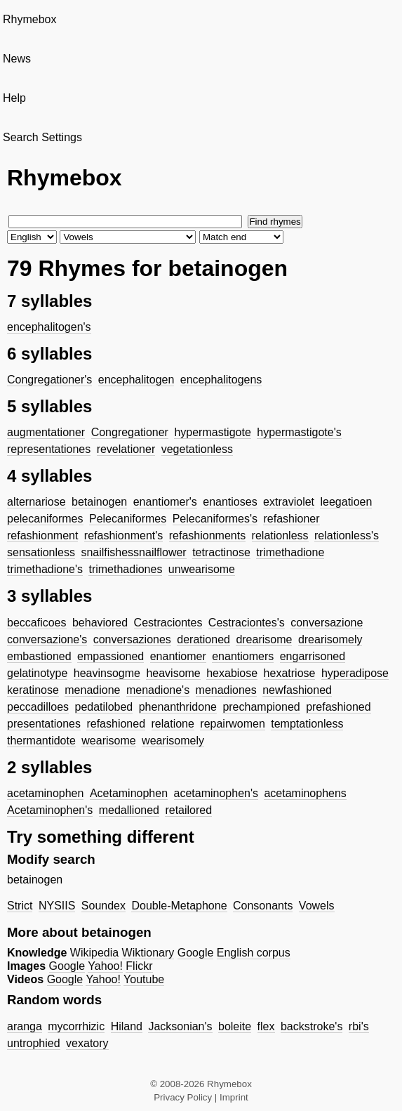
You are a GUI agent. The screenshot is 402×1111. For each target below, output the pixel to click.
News (17, 59)
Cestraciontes (168, 623)
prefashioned (338, 707)
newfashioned (297, 690)
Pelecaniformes (127, 519)
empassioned (110, 656)
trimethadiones (125, 569)
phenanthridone (178, 707)
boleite (234, 1026)
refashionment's (123, 535)
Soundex (103, 906)
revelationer (126, 449)
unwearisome (201, 569)
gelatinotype (37, 673)
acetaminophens (305, 793)
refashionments (207, 535)
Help (14, 98)
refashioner (291, 519)
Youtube (143, 979)
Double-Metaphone (179, 906)
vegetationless (197, 449)
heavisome (173, 673)
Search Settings (42, 137)
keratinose (33, 690)
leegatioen (346, 502)
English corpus (253, 953)
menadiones (226, 690)
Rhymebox (29, 19)
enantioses (230, 502)
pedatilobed (104, 707)
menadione (92, 690)
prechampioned (261, 707)
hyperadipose (355, 673)
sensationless (41, 552)
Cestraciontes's (246, 623)
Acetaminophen (129, 793)
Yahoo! (105, 966)
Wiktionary (148, 953)
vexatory (87, 1043)
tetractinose (221, 552)
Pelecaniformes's (215, 519)
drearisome (264, 639)
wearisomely (173, 741)
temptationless (307, 724)
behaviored (100, 623)
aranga (24, 1026)
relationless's (346, 535)
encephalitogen (136, 380)
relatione (173, 724)
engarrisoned (312, 656)
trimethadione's (45, 569)
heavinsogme (107, 673)
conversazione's (47, 639)
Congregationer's (49, 380)
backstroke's (311, 1026)
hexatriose (290, 673)
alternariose (36, 502)
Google (195, 953)
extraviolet (288, 502)
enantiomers (243, 656)
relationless (280, 535)
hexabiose (231, 673)
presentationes (44, 724)
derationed (203, 639)
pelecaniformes (45, 519)
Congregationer (129, 432)
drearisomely (330, 639)
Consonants (263, 906)
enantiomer (178, 656)
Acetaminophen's (50, 810)
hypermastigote (212, 432)
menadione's (157, 690)
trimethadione (290, 552)
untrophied (33, 1043)
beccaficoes (37, 623)
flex (266, 1026)
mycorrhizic (76, 1026)
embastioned (39, 656)
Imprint (234, 1097)
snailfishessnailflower (133, 552)
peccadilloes (38, 707)
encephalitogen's (49, 327)
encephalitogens (221, 380)
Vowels (317, 906)
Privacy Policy (183, 1097)
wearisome (108, 741)
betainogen (99, 502)
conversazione (326, 623)
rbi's (359, 1026)
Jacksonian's (180, 1026)
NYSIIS (57, 906)
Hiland (126, 1026)
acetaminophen (45, 793)
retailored (188, 810)
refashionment (42, 535)
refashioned (115, 724)
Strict (19, 906)
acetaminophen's (216, 793)
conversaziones (132, 639)
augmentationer (46, 432)
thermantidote (41, 741)
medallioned (129, 810)
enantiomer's (165, 502)
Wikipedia (94, 953)
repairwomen (232, 724)
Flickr (139, 966)
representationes (49, 449)
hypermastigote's (299, 432)
